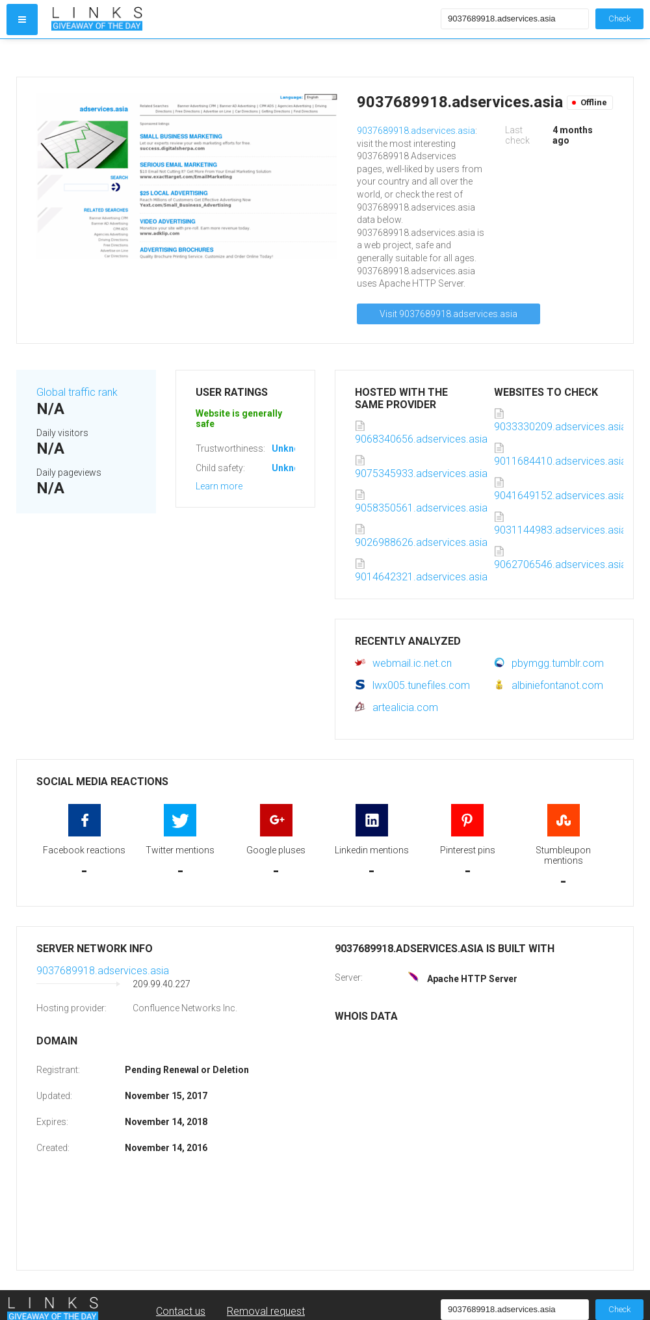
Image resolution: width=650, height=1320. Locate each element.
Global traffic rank (77, 392)
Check (619, 18)
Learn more (219, 486)
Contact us (180, 1311)
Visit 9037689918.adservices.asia (448, 314)
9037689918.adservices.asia (416, 130)
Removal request (266, 1311)
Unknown (291, 448)
